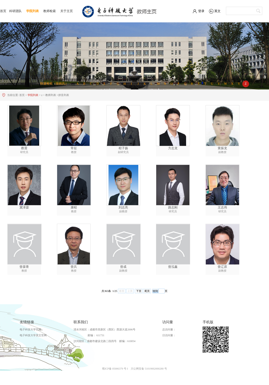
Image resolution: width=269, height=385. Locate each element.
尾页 (147, 291)
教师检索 (49, 11)
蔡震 (24, 148)
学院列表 (32, 11)
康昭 (74, 207)
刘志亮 (123, 207)
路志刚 (173, 207)
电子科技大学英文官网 (33, 335)
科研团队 (15, 11)
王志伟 (222, 207)
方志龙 (173, 148)
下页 (138, 291)
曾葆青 (24, 266)
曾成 (123, 266)
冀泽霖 (24, 207)
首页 (3, 11)
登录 (201, 11)
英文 (217, 11)
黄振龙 (222, 148)
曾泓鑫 (173, 266)
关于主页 (66, 11)
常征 (74, 148)
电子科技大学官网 (30, 329)
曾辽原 (222, 266)
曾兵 (74, 266)
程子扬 (123, 148)
